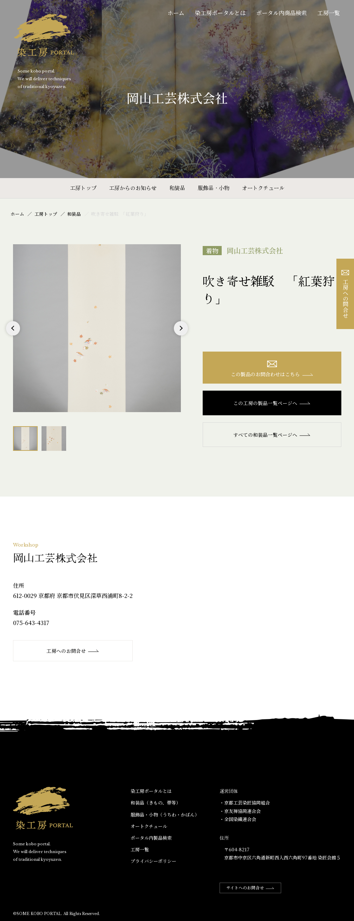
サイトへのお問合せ (251, 888)
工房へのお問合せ (73, 650)
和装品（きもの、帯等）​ (156, 803)
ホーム (175, 13)
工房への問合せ (345, 294)
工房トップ (83, 187)
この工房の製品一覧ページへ (272, 403)
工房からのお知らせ (133, 187)
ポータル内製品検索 (151, 837)
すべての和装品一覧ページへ (272, 435)
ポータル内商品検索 (281, 13)
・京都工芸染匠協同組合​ (245, 803)
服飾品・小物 (213, 187)
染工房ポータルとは (220, 13)
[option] (97, 328)
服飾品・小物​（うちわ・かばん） (165, 814)
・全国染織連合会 (238, 819)
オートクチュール (263, 187)
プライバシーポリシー (153, 861)
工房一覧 (328, 13)
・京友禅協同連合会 (240, 811)
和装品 (177, 187)
